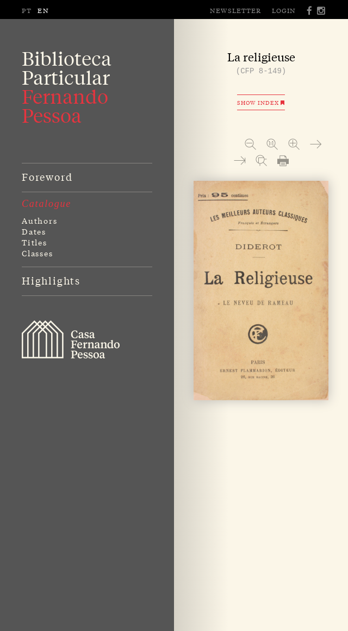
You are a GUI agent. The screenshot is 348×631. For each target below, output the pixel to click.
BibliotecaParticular (66, 87)
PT (27, 10)
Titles (34, 242)
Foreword (47, 176)
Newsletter (235, 10)
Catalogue (46, 203)
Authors (40, 220)
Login (284, 10)
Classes (37, 253)
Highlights (51, 280)
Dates (34, 231)
